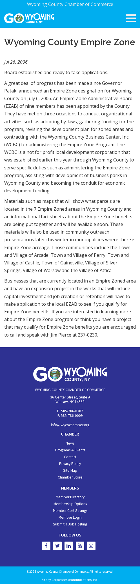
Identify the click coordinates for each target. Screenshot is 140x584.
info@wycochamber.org (70, 425)
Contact (70, 456)
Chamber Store (70, 477)
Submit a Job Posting (70, 524)
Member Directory (70, 497)
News (70, 443)
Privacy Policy (70, 463)
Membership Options (70, 503)
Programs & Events (70, 450)
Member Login (70, 517)
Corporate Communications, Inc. (75, 579)
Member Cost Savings (70, 510)
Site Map (70, 470)
